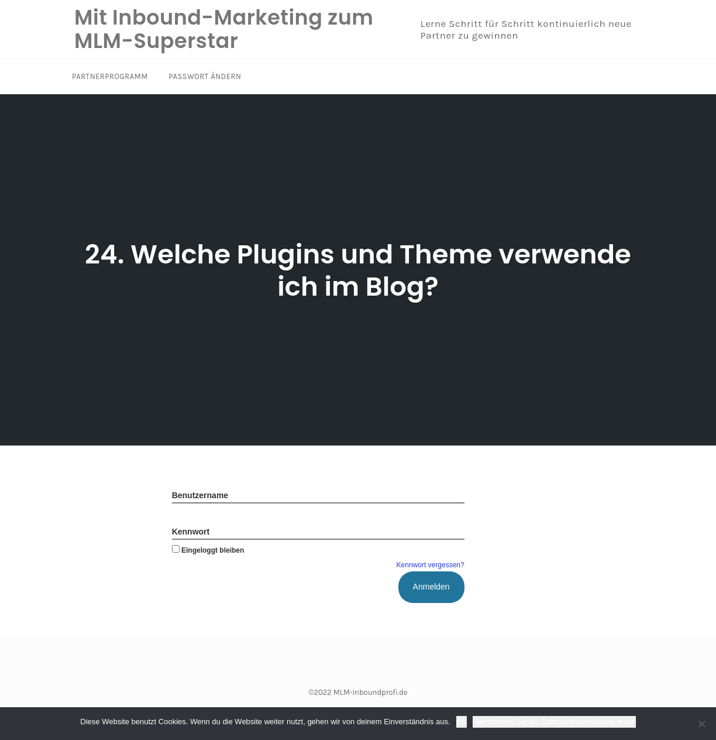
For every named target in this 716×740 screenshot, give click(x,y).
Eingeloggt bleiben (208, 550)
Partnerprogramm (110, 76)
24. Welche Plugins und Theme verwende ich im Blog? (358, 270)
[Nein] (701, 723)
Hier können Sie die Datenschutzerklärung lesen (554, 721)
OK (461, 721)
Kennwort (191, 531)
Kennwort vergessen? (430, 565)
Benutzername (200, 495)
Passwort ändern (204, 76)
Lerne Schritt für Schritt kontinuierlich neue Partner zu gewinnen (525, 29)
